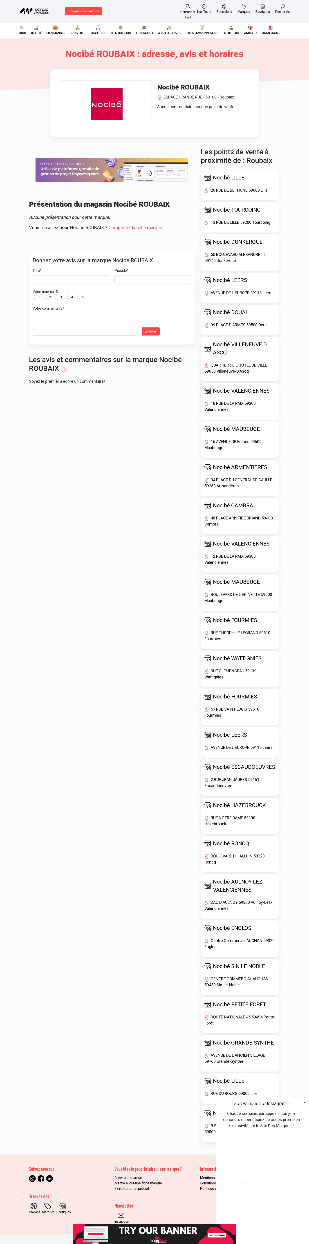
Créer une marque (128, 1178)
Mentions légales (213, 1178)
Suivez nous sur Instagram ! (261, 1103)
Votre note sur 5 (45, 292)
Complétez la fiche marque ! (136, 227)
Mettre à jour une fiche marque (138, 1183)
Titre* (37, 270)
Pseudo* (121, 270)
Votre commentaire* (48, 308)
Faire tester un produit (131, 1188)
